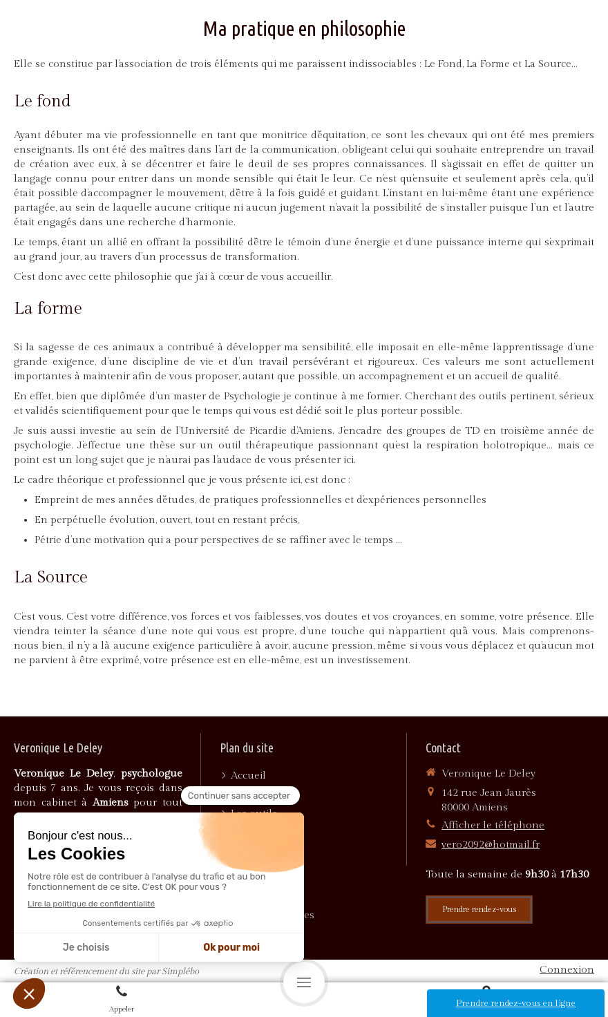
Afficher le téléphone (492, 825)
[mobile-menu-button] (304, 982)
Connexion (567, 970)
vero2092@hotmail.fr (490, 844)
